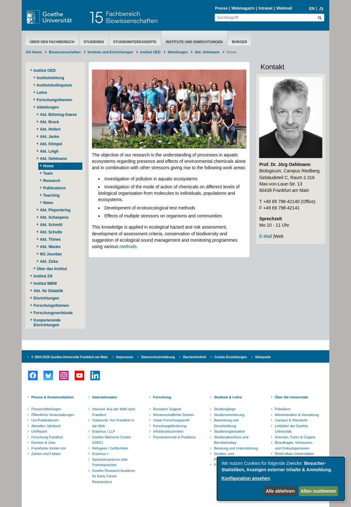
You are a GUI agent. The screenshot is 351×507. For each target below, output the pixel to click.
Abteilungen (178, 52)
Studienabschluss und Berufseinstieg (231, 440)
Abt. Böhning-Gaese (58, 114)
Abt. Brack (49, 122)
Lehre (42, 92)
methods (128, 246)
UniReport (39, 431)
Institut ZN (43, 276)
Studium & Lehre (228, 397)
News (48, 203)
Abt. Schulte (51, 232)
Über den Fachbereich (52, 42)
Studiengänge (224, 409)
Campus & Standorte (291, 420)
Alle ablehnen (280, 491)
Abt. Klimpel (51, 144)
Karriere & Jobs (43, 442)
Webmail (284, 8)
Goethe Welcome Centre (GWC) (111, 440)
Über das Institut (52, 269)
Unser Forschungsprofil (171, 420)
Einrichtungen (46, 298)
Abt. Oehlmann (207, 52)
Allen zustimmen (318, 491)
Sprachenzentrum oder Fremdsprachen (110, 462)
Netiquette (263, 357)
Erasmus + (100, 454)
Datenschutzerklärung (158, 357)
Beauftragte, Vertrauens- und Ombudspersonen (294, 445)
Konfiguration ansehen (245, 478)
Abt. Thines (50, 239)
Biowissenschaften (65, 52)
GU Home (34, 52)
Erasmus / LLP (103, 431)
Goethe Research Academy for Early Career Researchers (113, 476)
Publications (54, 188)
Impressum (124, 357)
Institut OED (150, 52)
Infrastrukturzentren (168, 431)
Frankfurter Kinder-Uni (48, 448)
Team (48, 173)
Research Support (167, 409)
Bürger (239, 42)
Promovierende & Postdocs (174, 437)
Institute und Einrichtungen (194, 42)
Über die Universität (291, 397)
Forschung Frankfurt (47, 437)
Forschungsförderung (170, 426)
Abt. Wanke (50, 247)
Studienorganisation (229, 431)
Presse (221, 8)
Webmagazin (243, 8)
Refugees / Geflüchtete (110, 448)
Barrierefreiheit (194, 357)
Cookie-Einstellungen (230, 357)
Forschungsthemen (54, 100)
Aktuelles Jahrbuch (46, 426)
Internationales (104, 397)
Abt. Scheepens (54, 217)
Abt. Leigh (49, 151)
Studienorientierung (229, 415)
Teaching (51, 195)
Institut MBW (45, 283)
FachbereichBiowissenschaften (132, 17)
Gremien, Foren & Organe (295, 437)
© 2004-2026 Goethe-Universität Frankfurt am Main (69, 357)
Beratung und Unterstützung (236, 448)
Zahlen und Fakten (46, 454)
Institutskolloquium (54, 85)
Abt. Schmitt (51, 225)
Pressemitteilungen (46, 409)
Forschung (162, 397)
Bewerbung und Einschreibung (226, 423)
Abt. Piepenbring (55, 210)
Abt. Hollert (50, 129)
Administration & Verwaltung (297, 415)
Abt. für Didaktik (48, 291)
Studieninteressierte (135, 42)
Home (48, 166)
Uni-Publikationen (45, 420)
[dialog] (281, 479)
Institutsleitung (50, 78)
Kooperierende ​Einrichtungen (48, 322)
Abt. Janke (49, 136)
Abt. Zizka (49, 261)
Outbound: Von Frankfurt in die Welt (113, 423)
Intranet (265, 8)
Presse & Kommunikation (52, 397)
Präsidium (282, 409)
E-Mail (265, 236)
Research (51, 180)
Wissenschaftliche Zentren (173, 415)
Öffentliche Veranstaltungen (52, 415)
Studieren (94, 42)
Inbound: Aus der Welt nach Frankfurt (113, 412)
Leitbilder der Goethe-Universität (292, 429)
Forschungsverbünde (53, 313)
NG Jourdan (51, 254)
